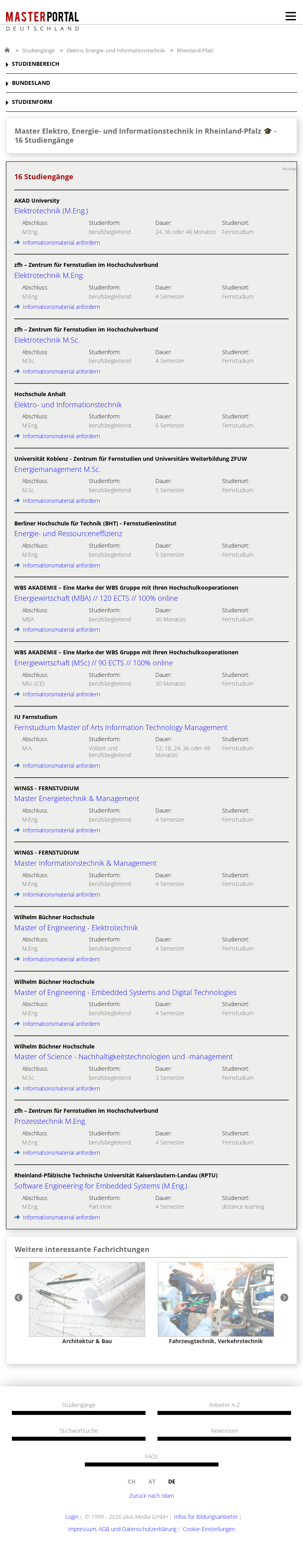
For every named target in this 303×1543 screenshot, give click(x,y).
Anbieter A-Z (224, 1405)
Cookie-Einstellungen (209, 1529)
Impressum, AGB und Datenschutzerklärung (122, 1529)
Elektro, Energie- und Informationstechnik (116, 50)
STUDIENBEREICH (35, 64)
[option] (87, 1303)
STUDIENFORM (32, 102)
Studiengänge (38, 50)
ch (132, 1481)
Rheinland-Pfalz (195, 50)
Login (72, 1516)
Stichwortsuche (78, 1430)
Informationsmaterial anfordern (57, 242)
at (151, 1481)
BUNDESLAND (31, 83)
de (171, 1481)
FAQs (151, 1456)
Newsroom (224, 1430)
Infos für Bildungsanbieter (206, 1516)
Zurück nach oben (151, 1495)
